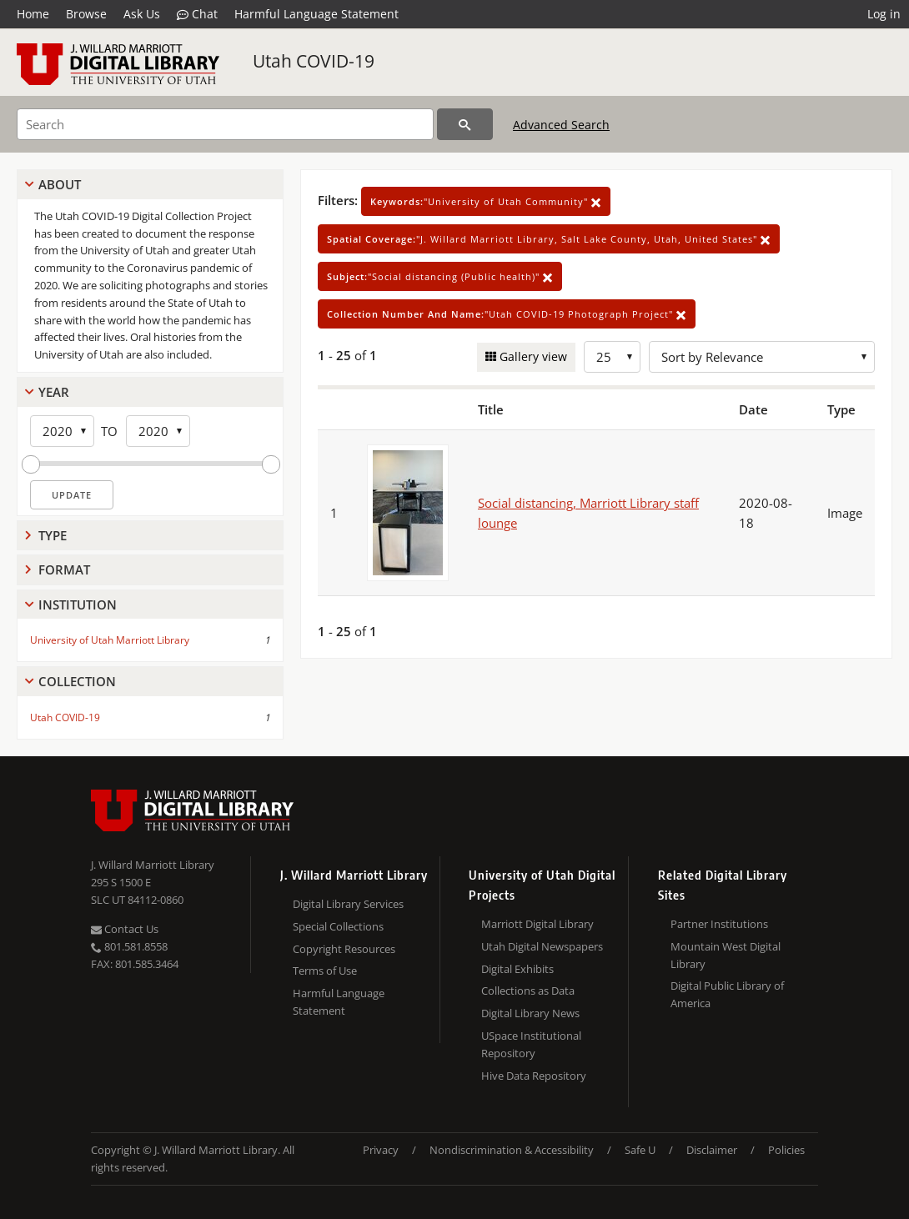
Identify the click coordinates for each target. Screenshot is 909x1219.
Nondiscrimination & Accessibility (511, 1149)
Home (33, 14)
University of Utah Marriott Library (109, 640)
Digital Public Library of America (727, 994)
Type (52, 535)
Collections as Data (528, 990)
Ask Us (141, 14)
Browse (86, 14)
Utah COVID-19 (313, 61)
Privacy (381, 1149)
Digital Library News (530, 1013)
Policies (786, 1149)
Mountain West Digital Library (725, 955)
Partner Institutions (719, 923)
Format (64, 569)
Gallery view (531, 356)
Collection (77, 681)
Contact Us (124, 928)
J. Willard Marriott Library (152, 864)
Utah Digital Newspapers (542, 946)
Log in (884, 14)
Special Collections (338, 926)
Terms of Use (325, 970)
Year (53, 392)
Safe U (640, 1149)
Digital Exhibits (517, 968)
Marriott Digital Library (537, 923)
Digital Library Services (348, 903)
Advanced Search (561, 125)
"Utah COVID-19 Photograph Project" (506, 314)
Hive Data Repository (533, 1075)
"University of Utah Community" (485, 201)
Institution (77, 604)
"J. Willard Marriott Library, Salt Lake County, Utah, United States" (549, 239)
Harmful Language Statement (316, 14)
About (59, 184)
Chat (197, 14)
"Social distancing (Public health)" (440, 276)
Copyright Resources (344, 948)
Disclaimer (711, 1149)
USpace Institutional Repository (531, 1044)
